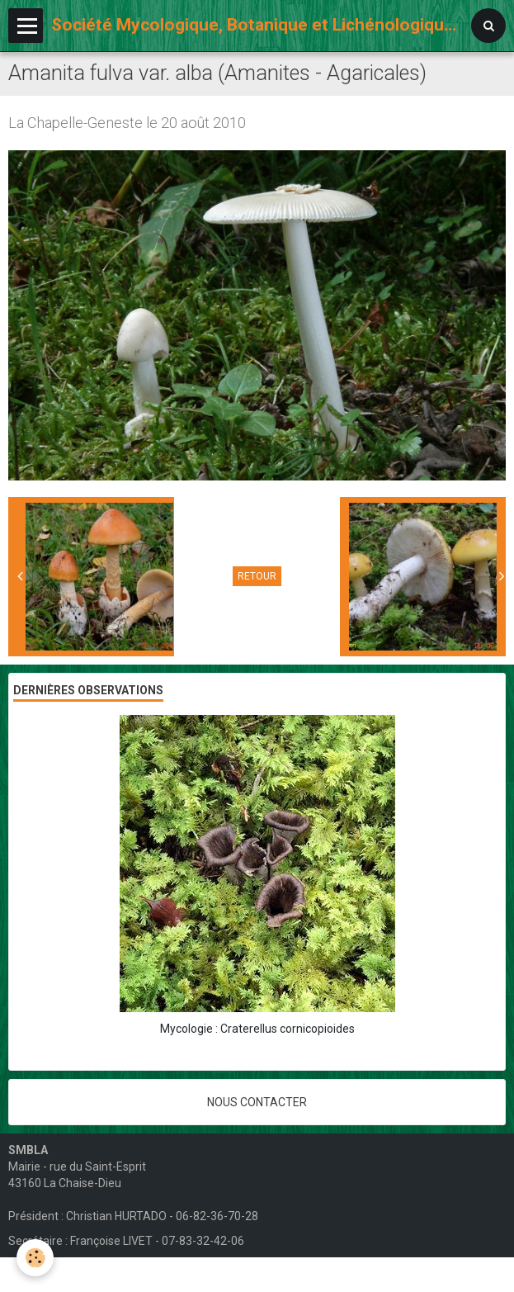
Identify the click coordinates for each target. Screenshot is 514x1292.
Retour (257, 576)
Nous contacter (257, 1102)
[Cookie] (35, 1257)
